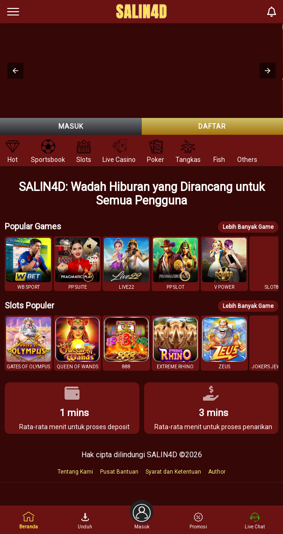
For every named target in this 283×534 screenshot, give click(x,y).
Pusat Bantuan (119, 471)
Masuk (70, 126)
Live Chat (255, 520)
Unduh (85, 520)
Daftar (212, 126)
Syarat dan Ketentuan (173, 471)
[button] (15, 71)
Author (216, 471)
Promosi (198, 520)
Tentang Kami (75, 471)
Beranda (28, 520)
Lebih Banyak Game (248, 227)
